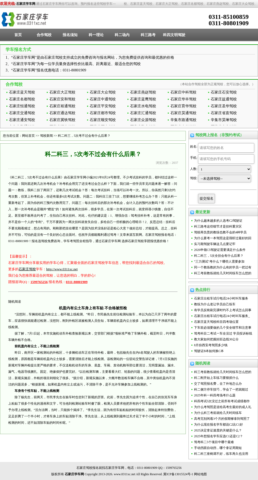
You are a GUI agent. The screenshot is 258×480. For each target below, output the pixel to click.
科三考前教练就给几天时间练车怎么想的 (222, 273)
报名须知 (70, 35)
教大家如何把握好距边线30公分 (216, 339)
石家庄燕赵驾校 (143, 92)
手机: (193, 158)
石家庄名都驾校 (22, 99)
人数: (193, 169)
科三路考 (148, 35)
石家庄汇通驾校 (143, 113)
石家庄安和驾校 (62, 99)
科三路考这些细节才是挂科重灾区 (218, 226)
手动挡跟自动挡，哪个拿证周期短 (218, 448)
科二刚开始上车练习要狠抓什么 (216, 378)
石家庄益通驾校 (224, 99)
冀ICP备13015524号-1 (178, 474)
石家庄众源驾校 (143, 120)
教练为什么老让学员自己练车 (214, 304)
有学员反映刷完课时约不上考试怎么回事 (222, 310)
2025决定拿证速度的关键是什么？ (218, 430)
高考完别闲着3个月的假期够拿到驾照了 (222, 419)
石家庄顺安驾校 (103, 120)
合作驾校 (44, 35)
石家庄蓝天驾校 (22, 92)
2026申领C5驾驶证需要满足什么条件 (220, 250)
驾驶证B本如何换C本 (209, 351)
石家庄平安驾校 (103, 106)
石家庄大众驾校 (103, 92)
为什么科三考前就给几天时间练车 (218, 413)
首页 (18, 35)
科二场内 (122, 35)
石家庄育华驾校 (183, 106)
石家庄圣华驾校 (224, 106)
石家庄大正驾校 (62, 92)
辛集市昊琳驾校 (224, 120)
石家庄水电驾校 (143, 106)
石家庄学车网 (25, 4)
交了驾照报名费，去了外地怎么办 (218, 383)
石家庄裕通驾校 (62, 106)
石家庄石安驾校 (224, 92)
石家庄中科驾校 (183, 92)
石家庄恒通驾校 (22, 106)
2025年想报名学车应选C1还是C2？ (218, 436)
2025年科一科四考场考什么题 (214, 395)
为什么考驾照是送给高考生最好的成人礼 (222, 407)
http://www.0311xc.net (62, 269)
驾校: (193, 178)
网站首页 (28, 136)
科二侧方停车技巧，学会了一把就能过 (221, 389)
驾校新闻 (46, 136)
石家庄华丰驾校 (183, 99)
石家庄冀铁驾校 (62, 120)
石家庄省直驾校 (224, 113)
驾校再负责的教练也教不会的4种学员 (220, 232)
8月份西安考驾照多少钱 (210, 345)
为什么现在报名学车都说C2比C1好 (218, 424)
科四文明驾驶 (174, 35)
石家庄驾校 (27, 269)
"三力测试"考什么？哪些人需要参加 (219, 261)
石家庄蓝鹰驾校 (143, 99)
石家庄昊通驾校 (183, 113)
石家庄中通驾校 (103, 99)
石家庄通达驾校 (62, 113)
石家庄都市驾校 (103, 113)
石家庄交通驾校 (22, 113)
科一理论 (96, 35)
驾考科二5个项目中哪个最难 (214, 442)
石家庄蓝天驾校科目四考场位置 (216, 322)
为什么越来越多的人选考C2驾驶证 (218, 220)
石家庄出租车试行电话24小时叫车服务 (221, 298)
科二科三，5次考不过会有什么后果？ (84, 136)
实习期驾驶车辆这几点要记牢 (214, 244)
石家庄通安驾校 (22, 120)
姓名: (193, 146)
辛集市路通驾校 (183, 120)
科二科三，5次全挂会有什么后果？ (218, 256)
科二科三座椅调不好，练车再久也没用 (221, 454)
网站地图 (200, 474)
